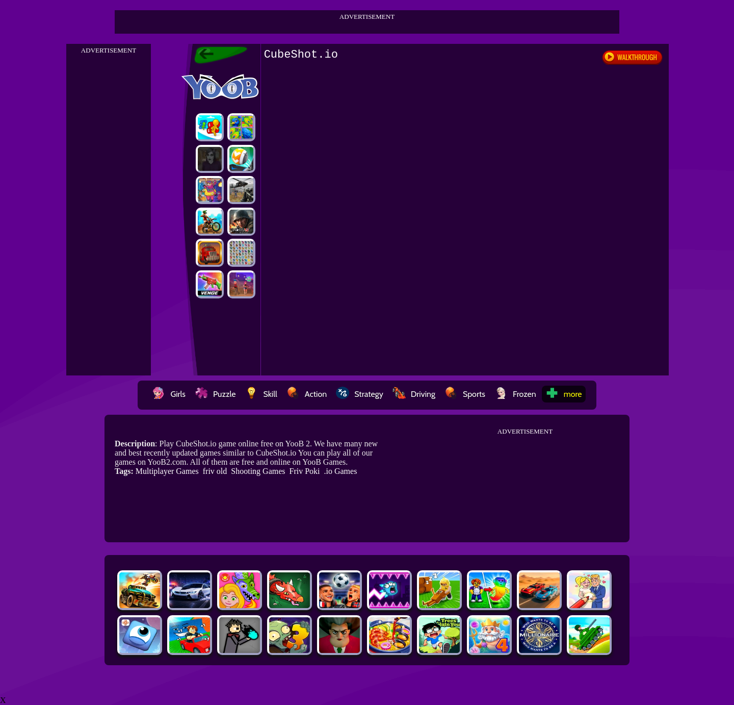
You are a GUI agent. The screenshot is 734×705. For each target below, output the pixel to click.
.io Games (340, 471)
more (563, 394)
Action (306, 394)
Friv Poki (305, 471)
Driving (413, 394)
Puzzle (215, 394)
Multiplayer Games (167, 471)
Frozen (515, 394)
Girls (169, 394)
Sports (464, 394)
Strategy (359, 394)
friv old (215, 471)
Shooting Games (258, 471)
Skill (261, 394)
